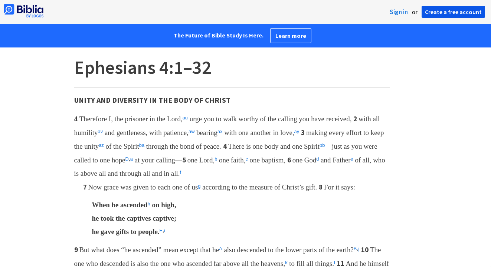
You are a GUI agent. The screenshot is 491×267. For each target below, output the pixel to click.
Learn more (290, 35)
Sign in (399, 12)
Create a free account (453, 12)
